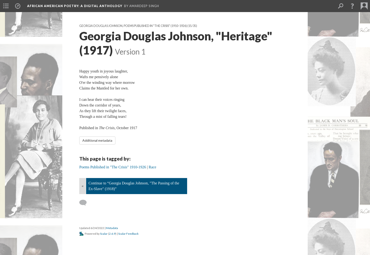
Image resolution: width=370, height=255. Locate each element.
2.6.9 (112, 233)
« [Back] (83, 186)
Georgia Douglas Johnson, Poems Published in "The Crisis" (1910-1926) (133, 26)
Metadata (112, 228)
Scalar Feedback (128, 233)
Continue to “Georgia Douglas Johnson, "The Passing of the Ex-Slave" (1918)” (133, 186)
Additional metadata (97, 140)
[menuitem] (6, 6)
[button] (352, 6)
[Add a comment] (85, 203)
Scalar (104, 233)
